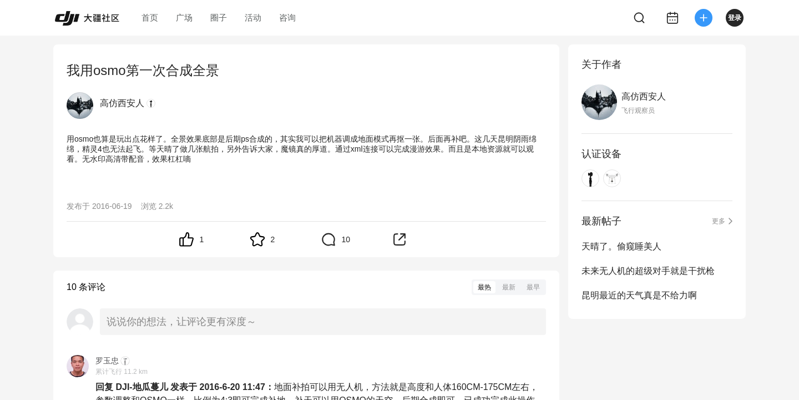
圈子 (218, 17)
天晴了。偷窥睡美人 (621, 246)
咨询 (287, 17)
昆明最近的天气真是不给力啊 (639, 295)
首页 (149, 17)
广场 (184, 17)
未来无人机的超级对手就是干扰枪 (648, 271)
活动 (253, 17)
